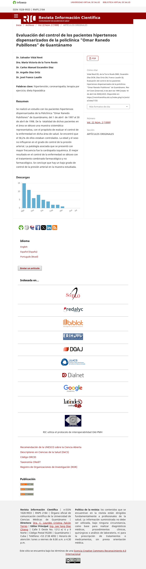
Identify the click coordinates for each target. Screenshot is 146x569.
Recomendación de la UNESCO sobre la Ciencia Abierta (50, 447)
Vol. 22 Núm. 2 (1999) (48, 25)
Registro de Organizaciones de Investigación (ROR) (48, 467)
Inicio (18, 25)
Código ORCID (28, 457)
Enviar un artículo (30, 268)
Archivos (30, 25)
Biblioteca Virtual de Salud (116, 2)
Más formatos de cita (99, 106)
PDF (94, 58)
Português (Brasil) (29, 256)
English (23, 246)
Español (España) (28, 251)
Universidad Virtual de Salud (85, 2)
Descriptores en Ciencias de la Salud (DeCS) (44, 452)
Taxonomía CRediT (30, 462)
